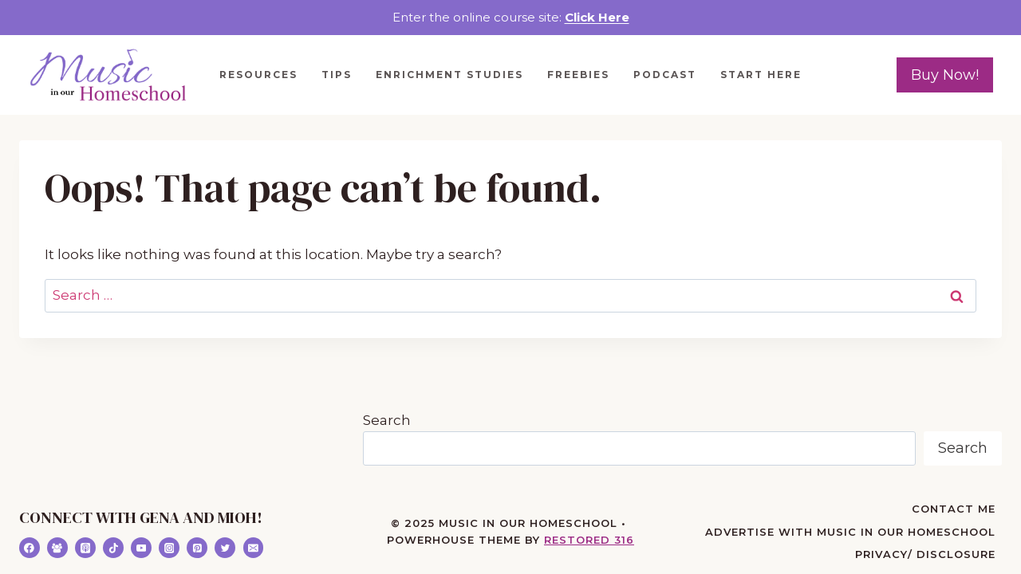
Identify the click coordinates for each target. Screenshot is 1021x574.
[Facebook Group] (57, 547)
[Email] (253, 547)
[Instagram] (169, 547)
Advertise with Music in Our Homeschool (850, 531)
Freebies (578, 75)
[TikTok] (113, 547)
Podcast (664, 75)
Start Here (761, 75)
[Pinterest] (197, 547)
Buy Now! (945, 75)
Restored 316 (589, 539)
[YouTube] (141, 547)
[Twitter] (225, 547)
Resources (258, 75)
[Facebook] (29, 547)
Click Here (597, 17)
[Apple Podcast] (85, 547)
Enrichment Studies (449, 75)
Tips (336, 75)
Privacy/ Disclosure (925, 554)
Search (387, 420)
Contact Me (953, 508)
